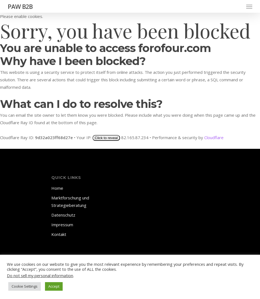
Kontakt (58, 234)
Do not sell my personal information (40, 275)
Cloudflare (214, 137)
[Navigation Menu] (249, 6)
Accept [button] (53, 286)
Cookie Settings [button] (25, 286)
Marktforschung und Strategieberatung (70, 201)
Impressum (62, 224)
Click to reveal (106, 138)
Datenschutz (63, 215)
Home (57, 188)
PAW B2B (20, 6)
